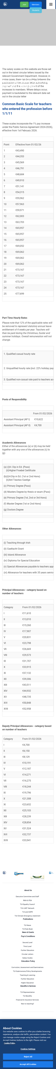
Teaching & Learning (27, 975)
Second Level (27, 942)
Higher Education (27, 983)
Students (35, 10)
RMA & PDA (27, 900)
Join (24, 4)
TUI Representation (27, 992)
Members (35, 4)
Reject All (28, 1056)
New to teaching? (27, 1004)
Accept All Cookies (28, 1064)
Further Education (27, 950)
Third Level (27, 946)
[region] (28, 1044)
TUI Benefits (27, 996)
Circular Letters (27, 954)
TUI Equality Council (27, 904)
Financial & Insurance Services (27, 1000)
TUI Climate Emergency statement (27, 916)
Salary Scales (27, 958)
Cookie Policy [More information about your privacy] (9, 1043)
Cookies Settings (28, 1049)
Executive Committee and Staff (27, 896)
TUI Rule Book (27, 929)
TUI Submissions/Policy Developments (27, 971)
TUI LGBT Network (27, 908)
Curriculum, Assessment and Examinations (27, 967)
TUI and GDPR (27, 912)
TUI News (27, 925)
